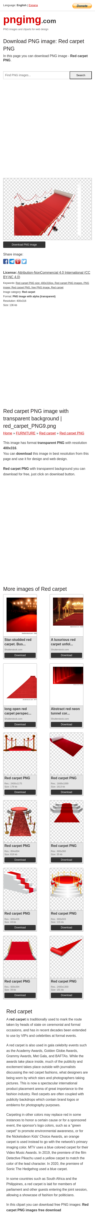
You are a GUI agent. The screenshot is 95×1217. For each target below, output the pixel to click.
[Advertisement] (47, 130)
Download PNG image (24, 244)
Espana (33, 5)
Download (20, 655)
